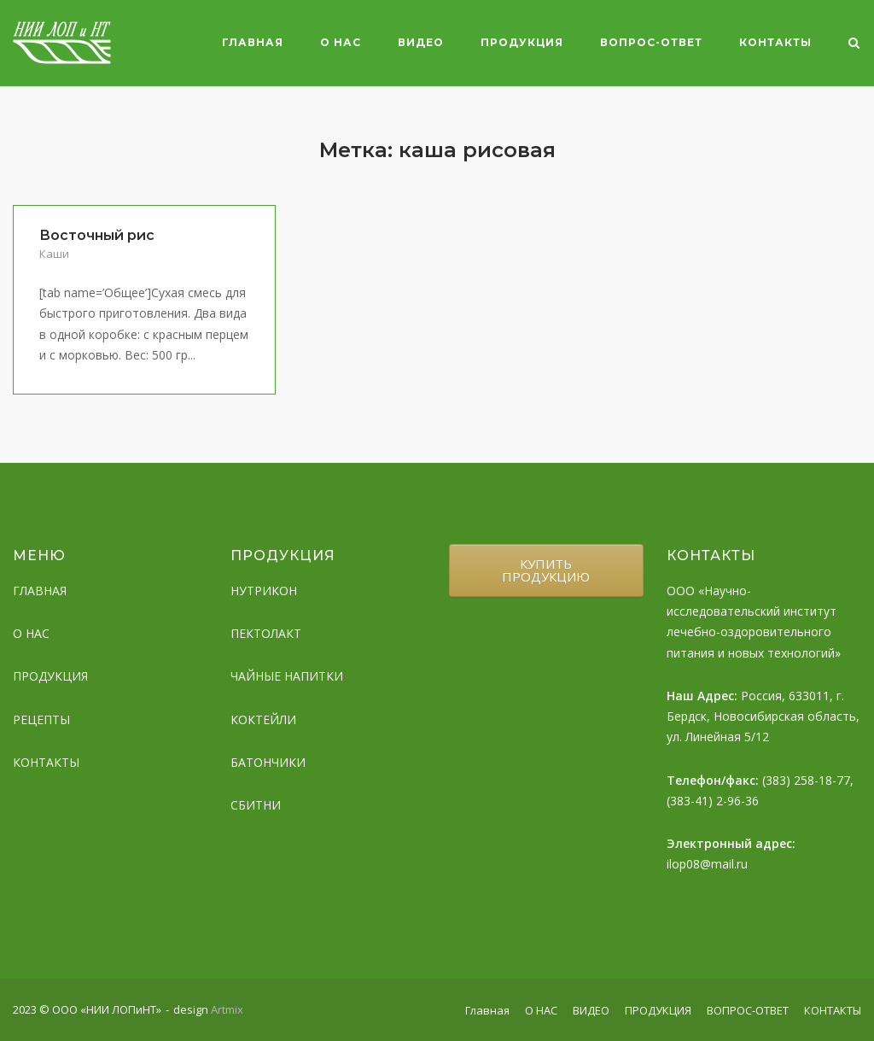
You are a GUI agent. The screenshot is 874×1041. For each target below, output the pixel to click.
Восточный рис (96, 235)
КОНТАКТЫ (775, 42)
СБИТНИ (255, 805)
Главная (252, 42)
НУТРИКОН (263, 590)
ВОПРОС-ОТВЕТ (651, 42)
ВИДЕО (421, 42)
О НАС (340, 42)
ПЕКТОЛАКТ (265, 633)
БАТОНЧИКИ (268, 762)
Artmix (227, 1009)
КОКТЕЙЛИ (263, 719)
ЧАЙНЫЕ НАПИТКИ (286, 676)
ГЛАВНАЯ (40, 590)
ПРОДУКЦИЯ (522, 42)
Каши (54, 253)
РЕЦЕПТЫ (41, 719)
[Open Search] (854, 44)
